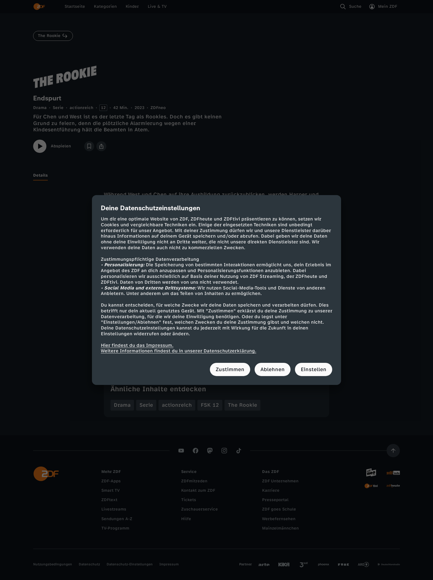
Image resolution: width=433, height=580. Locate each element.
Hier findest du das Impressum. (137, 345)
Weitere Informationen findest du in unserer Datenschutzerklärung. (178, 350)
